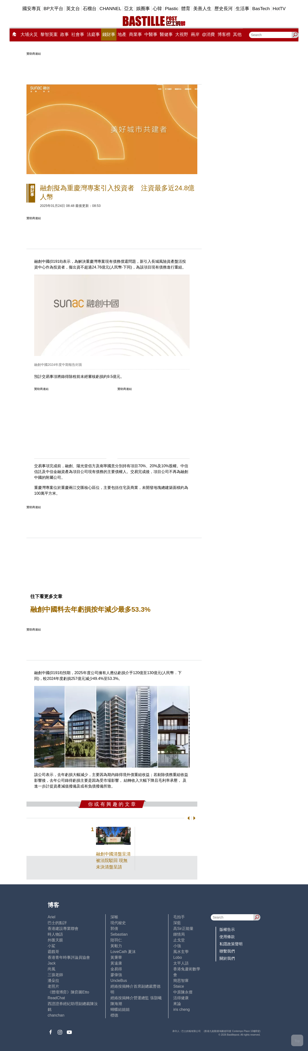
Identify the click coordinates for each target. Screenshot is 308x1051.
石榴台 (89, 8)
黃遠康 (116, 963)
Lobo (177, 957)
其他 (237, 34)
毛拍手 (179, 917)
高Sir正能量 (183, 928)
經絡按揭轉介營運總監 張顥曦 (135, 998)
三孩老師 (55, 975)
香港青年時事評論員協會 (69, 957)
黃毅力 (116, 946)
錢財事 (108, 34)
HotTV (279, 8)
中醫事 (150, 34)
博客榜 (224, 34)
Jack (52, 963)
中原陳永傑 (182, 992)
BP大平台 (53, 8)
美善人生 (202, 8)
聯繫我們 (227, 951)
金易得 (116, 969)
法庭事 (93, 34)
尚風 (51, 969)
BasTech (261, 8)
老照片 (53, 986)
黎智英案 (49, 34)
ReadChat (56, 998)
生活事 (242, 8)
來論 (177, 1004)
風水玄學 (181, 952)
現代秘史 (118, 923)
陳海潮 (116, 1004)
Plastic (171, 8)
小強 (177, 946)
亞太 (128, 8)
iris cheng (181, 1009)
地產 (122, 34)
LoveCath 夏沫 (123, 952)
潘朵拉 (53, 981)
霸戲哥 (53, 952)
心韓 (157, 8)
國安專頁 (31, 8)
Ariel (51, 917)
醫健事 (166, 34)
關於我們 (227, 958)
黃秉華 (116, 957)
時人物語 (55, 934)
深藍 (177, 923)
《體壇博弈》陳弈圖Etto (68, 992)
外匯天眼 (55, 940)
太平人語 (181, 963)
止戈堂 (179, 940)
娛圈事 (143, 8)
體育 (185, 8)
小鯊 (51, 946)
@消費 (208, 34)
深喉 (114, 917)
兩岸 (195, 34)
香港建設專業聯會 (63, 928)
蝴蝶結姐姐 (120, 1009)
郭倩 (114, 928)
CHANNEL (110, 8)
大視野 (181, 34)
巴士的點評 (57, 923)
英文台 (73, 8)
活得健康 (181, 998)
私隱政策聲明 (231, 944)
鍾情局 (179, 934)
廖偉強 (116, 975)
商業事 (135, 34)
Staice (178, 986)
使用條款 (227, 937)
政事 (64, 34)
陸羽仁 (116, 940)
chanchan (56, 1015)
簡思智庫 (181, 981)
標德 (114, 1015)
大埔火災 (29, 34)
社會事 (77, 34)
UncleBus (118, 981)
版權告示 (227, 929)
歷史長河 (223, 8)
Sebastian (119, 934)
